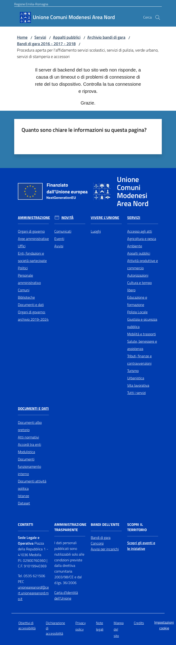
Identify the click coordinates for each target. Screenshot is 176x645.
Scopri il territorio (137, 527)
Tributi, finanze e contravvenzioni (139, 359)
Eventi (59, 238)
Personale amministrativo (29, 279)
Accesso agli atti (139, 231)
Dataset (24, 503)
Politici (23, 268)
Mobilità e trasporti (141, 334)
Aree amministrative (33, 238)
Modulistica (26, 452)
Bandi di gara (100, 537)
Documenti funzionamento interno (29, 466)
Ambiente (134, 246)
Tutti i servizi (136, 392)
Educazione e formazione (137, 301)
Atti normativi (28, 437)
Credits (139, 623)
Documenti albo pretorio (30, 426)
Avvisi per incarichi (105, 549)
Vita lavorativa (138, 385)
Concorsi (97, 543)
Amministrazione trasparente (70, 527)
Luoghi (96, 231)
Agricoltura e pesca (141, 238)
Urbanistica (135, 378)
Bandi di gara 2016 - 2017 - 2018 (46, 44)
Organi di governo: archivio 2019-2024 (33, 315)
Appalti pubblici (66, 37)
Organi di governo (31, 231)
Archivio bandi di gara (106, 37)
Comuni (23, 290)
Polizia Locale (137, 312)
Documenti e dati (31, 304)
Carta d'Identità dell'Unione (66, 595)
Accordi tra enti (29, 444)
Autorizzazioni (137, 275)
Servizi (40, 37)
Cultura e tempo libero (139, 286)
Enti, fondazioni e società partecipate (32, 257)
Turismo (133, 370)
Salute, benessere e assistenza (142, 345)
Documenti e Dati (33, 408)
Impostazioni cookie (164, 625)
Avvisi (58, 246)
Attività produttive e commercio (142, 264)
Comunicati (62, 231)
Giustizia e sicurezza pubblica (142, 323)
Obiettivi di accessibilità (27, 625)
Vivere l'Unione (105, 217)
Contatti (25, 524)
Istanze (23, 496)
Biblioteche (26, 297)
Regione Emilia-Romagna (31, 4)
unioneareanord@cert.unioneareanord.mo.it (33, 592)
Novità (67, 217)
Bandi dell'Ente (105, 524)
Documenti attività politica (32, 484)
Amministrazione (34, 217)
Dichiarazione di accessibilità (55, 628)
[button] (158, 17)
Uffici (21, 246)
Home (22, 37)
